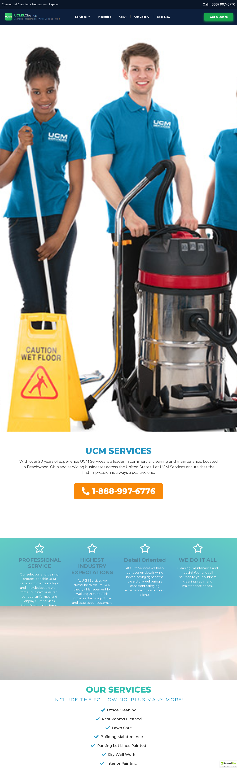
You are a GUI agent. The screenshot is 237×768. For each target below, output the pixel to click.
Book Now (163, 16)
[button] (228, 764)
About (122, 16)
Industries (104, 16)
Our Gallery (141, 16)
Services (82, 17)
